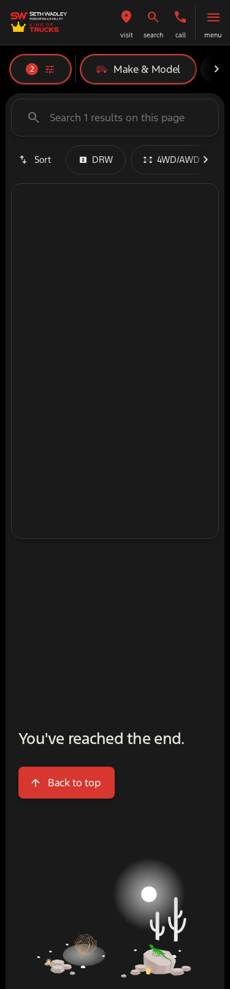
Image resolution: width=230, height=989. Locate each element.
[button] (126, 22)
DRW (96, 159)
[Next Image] (216, 69)
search (153, 35)
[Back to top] (66, 783)
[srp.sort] (36, 160)
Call (180, 35)
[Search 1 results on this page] (115, 118)
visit (126, 35)
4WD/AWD (172, 159)
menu (212, 35)
